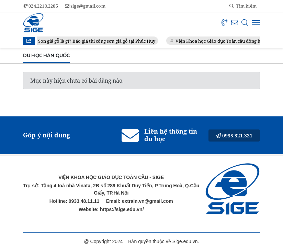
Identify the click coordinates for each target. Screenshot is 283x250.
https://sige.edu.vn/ (121, 209)
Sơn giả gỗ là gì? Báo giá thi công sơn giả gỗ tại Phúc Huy (97, 41)
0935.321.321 (234, 135)
